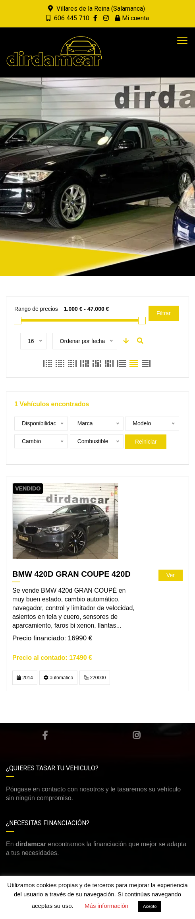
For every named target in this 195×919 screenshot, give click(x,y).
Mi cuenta (132, 18)
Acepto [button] (149, 906)
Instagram (136, 735)
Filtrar (163, 313)
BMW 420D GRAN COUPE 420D (71, 574)
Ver (170, 575)
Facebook (45, 735)
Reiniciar (145, 441)
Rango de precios (36, 309)
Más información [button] (106, 905)
